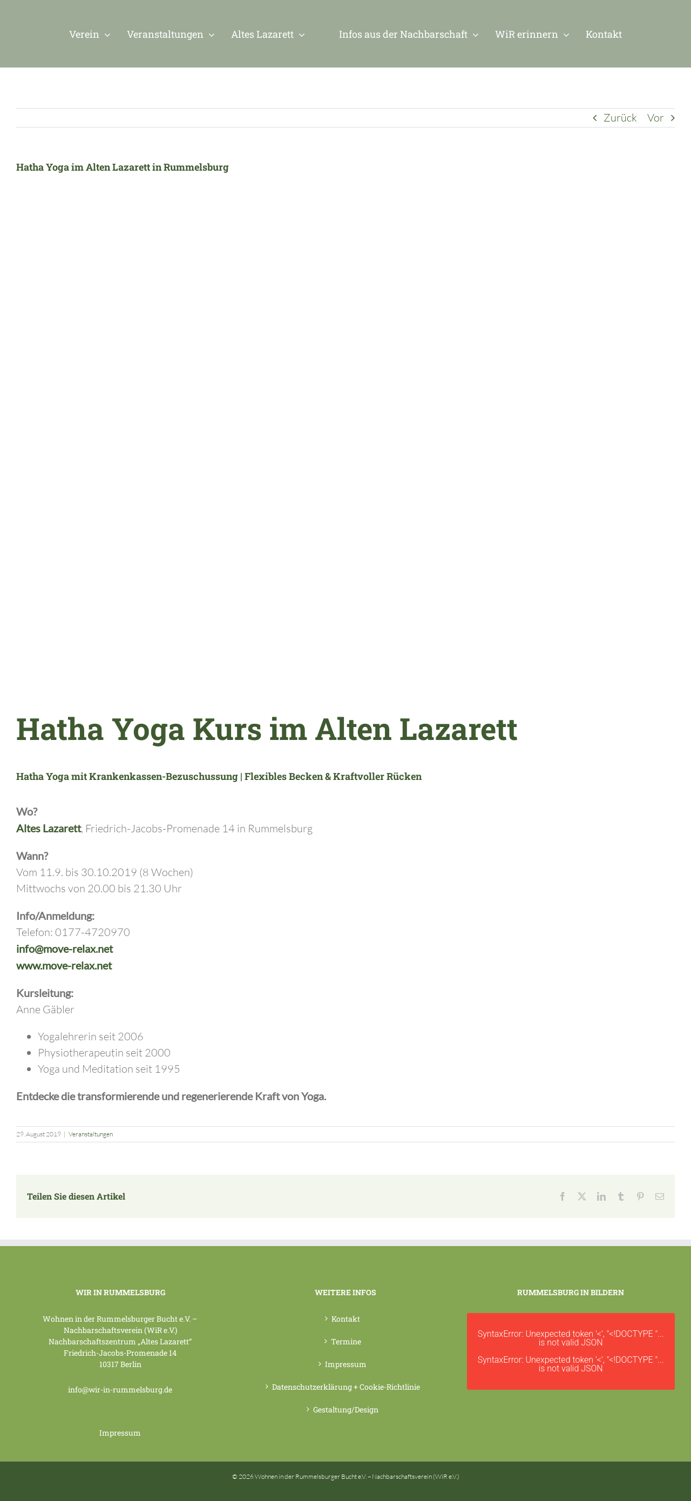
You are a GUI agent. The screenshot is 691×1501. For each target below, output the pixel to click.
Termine (346, 1341)
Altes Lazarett (48, 828)
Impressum (120, 1433)
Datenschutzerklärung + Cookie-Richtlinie (346, 1387)
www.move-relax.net (64, 965)
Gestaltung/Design (345, 1409)
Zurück (620, 117)
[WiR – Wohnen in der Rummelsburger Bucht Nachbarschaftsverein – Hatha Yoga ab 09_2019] (189, 425)
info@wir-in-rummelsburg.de (120, 1389)
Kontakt (345, 1319)
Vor (655, 117)
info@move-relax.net (64, 948)
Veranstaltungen (91, 1134)
